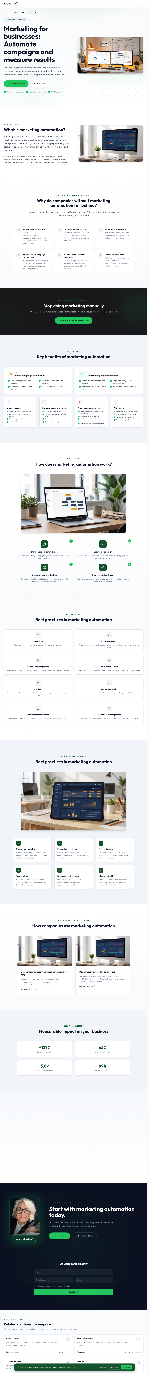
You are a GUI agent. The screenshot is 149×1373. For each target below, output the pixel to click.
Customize (114, 1367)
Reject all (102, 1367)
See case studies (29, 989)
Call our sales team (84, 1236)
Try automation (16, 83)
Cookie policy (71, 1367)
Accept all (126, 1367)
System (16, 12)
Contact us (59, 1236)
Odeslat (74, 1292)
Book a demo (40, 83)
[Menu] (143, 3)
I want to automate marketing (74, 320)
